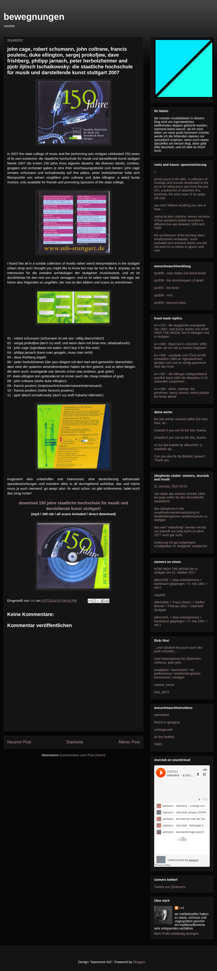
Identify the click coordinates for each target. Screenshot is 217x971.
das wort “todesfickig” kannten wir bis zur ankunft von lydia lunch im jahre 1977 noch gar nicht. (180, 531)
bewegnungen (34, 17)
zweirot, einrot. (164, 685)
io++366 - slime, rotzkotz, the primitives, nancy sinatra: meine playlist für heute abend (181, 392)
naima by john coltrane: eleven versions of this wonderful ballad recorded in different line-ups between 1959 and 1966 (182, 222)
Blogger (139, 962)
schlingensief (163, 729)
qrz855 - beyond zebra (170, 302)
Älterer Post (129, 742)
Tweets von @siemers (169, 887)
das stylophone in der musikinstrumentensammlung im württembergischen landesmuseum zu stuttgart (181, 514)
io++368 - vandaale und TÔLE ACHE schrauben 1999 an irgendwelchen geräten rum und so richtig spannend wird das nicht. (180, 360)
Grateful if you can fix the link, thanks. (180, 430)
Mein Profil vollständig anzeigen (176, 933)
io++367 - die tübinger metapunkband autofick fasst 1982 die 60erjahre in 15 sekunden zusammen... (181, 377)
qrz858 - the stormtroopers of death (179, 280)
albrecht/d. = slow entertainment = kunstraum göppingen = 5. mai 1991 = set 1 (181, 621)
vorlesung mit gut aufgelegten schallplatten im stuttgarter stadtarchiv (180, 544)
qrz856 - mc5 (163, 295)
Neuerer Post (19, 742)
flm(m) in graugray (167, 722)
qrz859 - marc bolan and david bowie (180, 273)
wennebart (161, 715)
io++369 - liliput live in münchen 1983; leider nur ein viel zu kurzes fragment (180, 346)
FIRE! (158, 744)
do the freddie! (164, 737)
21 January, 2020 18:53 (170, 486)
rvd (181, 908)
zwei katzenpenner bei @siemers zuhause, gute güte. (177, 660)
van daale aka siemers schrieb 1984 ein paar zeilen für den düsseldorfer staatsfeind (179, 497)
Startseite (74, 742)
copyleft (159, 595)
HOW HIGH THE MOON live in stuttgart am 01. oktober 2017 (176, 570)
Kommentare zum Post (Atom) (83, 755)
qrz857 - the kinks (166, 288)
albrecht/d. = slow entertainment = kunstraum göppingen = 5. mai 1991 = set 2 (181, 583)
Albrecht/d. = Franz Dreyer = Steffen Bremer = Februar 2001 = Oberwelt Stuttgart (179, 606)
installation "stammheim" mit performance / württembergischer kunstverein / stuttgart (177, 673)
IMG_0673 (161, 692)
